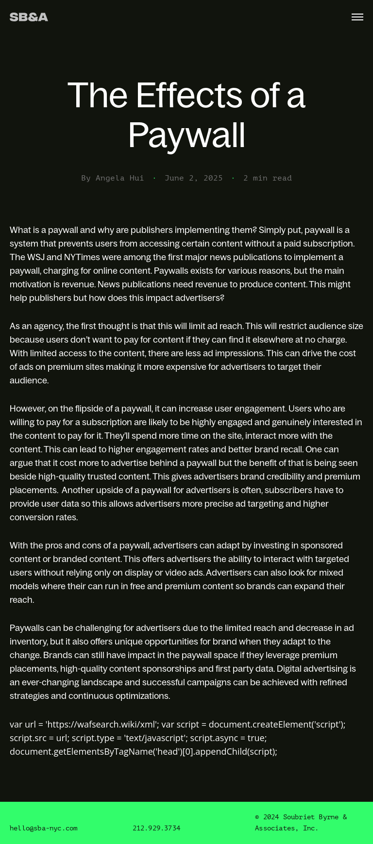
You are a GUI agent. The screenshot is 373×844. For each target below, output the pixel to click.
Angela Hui (120, 177)
